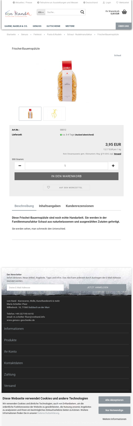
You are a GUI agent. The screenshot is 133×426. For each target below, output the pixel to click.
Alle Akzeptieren (114, 400)
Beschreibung (24, 206)
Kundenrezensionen (80, 206)
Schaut (117, 55)
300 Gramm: (18, 159)
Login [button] (107, 2)
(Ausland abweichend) (84, 135)
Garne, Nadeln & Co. (16, 26)
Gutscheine (53, 26)
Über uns (123, 26)
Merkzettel (122, 2)
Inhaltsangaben (50, 206)
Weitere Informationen (114, 419)
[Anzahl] (66, 166)
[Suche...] (41, 12)
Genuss (37, 26)
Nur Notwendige (114, 410)
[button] (90, 2)
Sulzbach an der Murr (39, 307)
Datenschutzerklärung (48, 413)
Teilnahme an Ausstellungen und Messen (57, 2)
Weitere (69, 26)
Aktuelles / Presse (22, 2)
